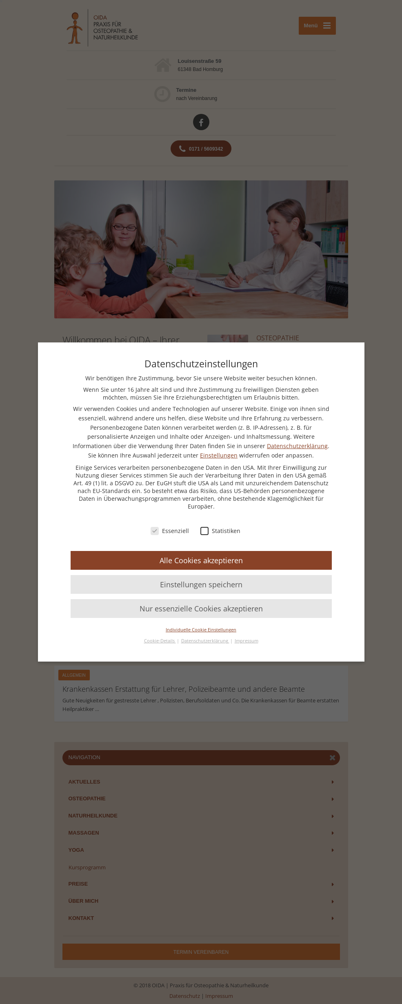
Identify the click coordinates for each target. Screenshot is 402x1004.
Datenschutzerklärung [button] (205, 641)
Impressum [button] (246, 641)
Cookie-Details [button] (160, 641)
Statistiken (220, 531)
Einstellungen (219, 455)
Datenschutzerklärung (297, 446)
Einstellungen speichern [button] (201, 584)
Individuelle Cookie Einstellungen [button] (201, 630)
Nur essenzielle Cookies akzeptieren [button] (201, 608)
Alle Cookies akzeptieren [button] (201, 560)
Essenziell (170, 531)
